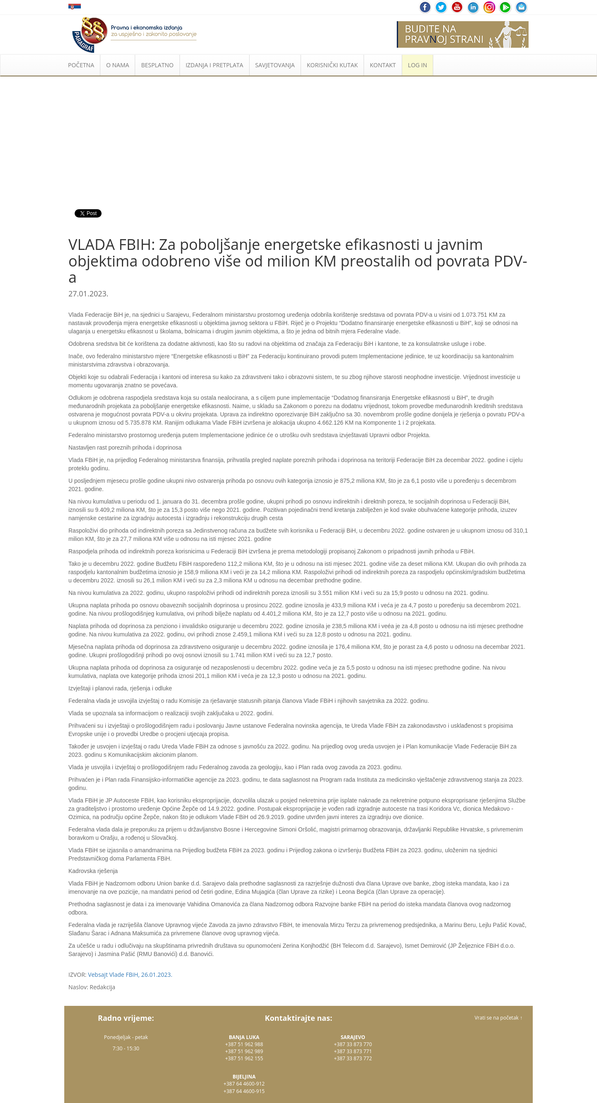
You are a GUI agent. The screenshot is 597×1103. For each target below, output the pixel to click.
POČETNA (81, 65)
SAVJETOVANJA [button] (275, 65)
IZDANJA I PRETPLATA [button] (214, 65)
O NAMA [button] (117, 65)
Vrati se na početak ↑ (498, 1017)
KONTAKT (383, 65)
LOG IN (417, 65)
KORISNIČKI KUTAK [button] (332, 65)
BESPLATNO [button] (157, 65)
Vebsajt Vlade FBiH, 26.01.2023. (130, 974)
